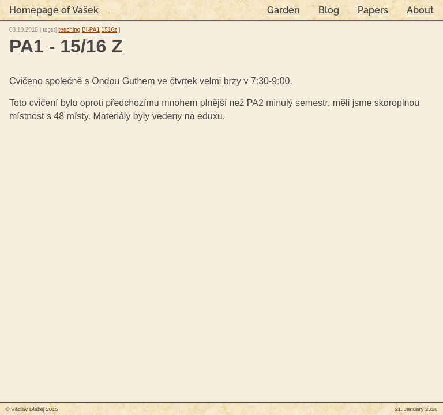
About (420, 10)
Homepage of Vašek (54, 10)
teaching (69, 30)
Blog (328, 10)
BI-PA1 (91, 30)
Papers (373, 10)
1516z (109, 30)
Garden (283, 10)
